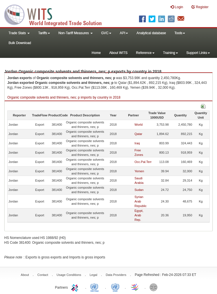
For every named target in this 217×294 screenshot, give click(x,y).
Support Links (198, 53)
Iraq (137, 143)
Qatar (138, 134)
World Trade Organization (135, 287)
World (138, 124)
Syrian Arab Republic (140, 201)
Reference (145, 53)
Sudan (139, 189)
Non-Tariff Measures (75, 33)
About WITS (118, 53)
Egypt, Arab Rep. (138, 215)
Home (96, 53)
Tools (179, 33)
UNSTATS (115, 287)
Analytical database (151, 33)
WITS (56, 14)
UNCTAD (95, 287)
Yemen (139, 171)
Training (170, 53)
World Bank (154, 287)
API (124, 33)
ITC (75, 287)
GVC (106, 33)
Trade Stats (19, 33)
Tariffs (44, 33)
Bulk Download (19, 43)
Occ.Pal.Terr (143, 162)
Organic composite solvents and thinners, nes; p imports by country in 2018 (63, 97)
